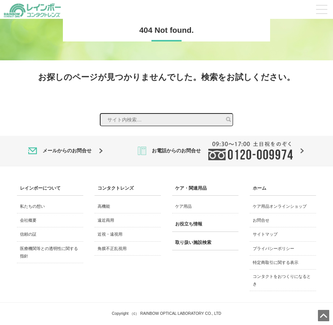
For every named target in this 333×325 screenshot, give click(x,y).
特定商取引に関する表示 (275, 262)
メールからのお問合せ (65, 150)
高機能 (104, 206)
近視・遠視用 (110, 234)
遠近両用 (106, 220)
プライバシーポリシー (273, 248)
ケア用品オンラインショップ (280, 206)
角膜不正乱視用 (112, 248)
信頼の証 (28, 234)
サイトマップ (265, 234)
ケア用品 (183, 206)
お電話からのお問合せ (221, 150)
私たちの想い (32, 206)
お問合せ (261, 220)
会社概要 (28, 220)
